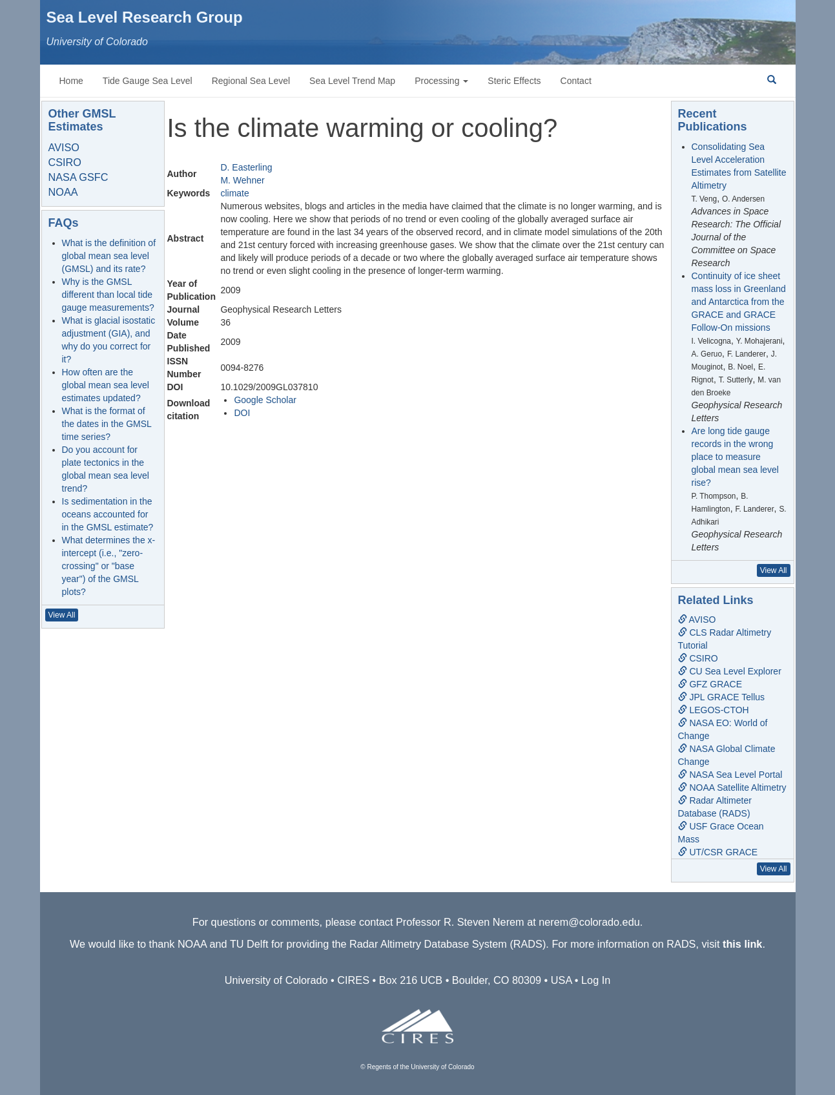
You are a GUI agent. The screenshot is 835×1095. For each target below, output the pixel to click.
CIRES (353, 980)
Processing (441, 81)
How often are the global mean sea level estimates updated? (105, 385)
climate (234, 193)
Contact (576, 81)
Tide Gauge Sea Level (147, 81)
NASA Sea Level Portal (730, 774)
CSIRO (64, 162)
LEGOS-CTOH (713, 710)
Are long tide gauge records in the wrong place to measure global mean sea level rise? (735, 457)
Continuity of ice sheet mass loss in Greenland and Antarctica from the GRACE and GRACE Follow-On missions (739, 302)
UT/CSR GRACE (718, 852)
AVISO (63, 147)
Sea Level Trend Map (352, 81)
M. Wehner (242, 180)
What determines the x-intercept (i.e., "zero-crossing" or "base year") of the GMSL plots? (109, 566)
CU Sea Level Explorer (729, 671)
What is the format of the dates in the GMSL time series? (107, 424)
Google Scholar (265, 400)
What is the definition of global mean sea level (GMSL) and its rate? (109, 256)
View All (62, 615)
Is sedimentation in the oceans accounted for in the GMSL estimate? (108, 514)
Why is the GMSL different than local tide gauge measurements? (108, 294)
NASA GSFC (78, 177)
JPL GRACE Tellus (721, 697)
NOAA (63, 192)
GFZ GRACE (710, 684)
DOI (242, 413)
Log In (595, 980)
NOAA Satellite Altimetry (732, 787)
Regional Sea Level (251, 81)
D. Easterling (246, 167)
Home (71, 81)
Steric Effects (514, 81)
